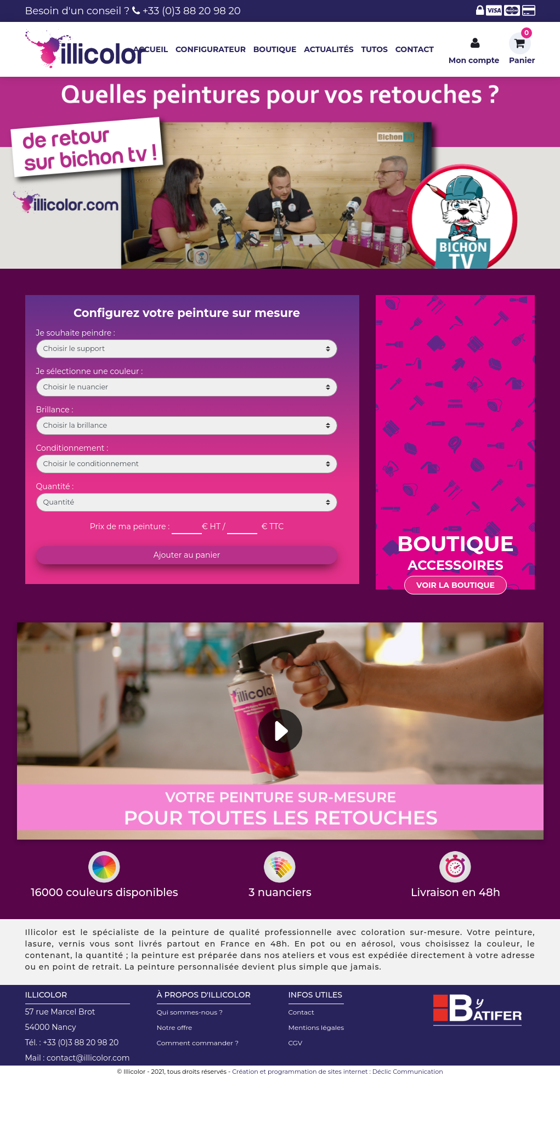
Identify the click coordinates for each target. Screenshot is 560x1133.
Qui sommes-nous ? (190, 1012)
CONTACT (414, 49)
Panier (522, 60)
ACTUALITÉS (329, 49)
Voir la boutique (455, 585)
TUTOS (374, 49)
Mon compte (475, 60)
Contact (301, 1012)
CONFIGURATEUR (211, 49)
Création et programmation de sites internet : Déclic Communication (337, 1071)
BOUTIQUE (275, 49)
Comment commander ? (198, 1043)
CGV (296, 1043)
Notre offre (175, 1027)
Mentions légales (316, 1027)
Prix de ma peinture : (129, 526)
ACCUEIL (150, 49)
